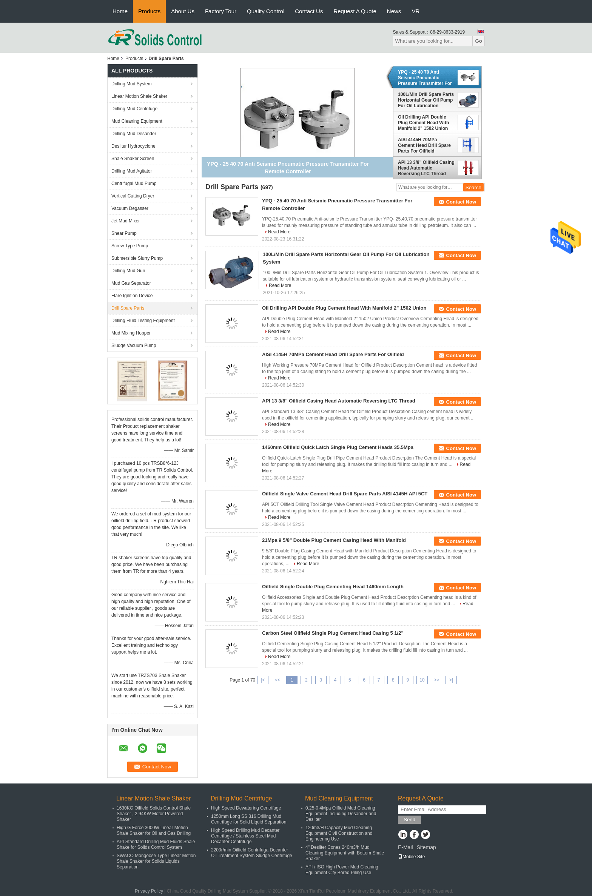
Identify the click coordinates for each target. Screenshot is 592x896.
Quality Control (265, 11)
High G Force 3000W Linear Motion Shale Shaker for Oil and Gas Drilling (154, 830)
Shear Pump (124, 233)
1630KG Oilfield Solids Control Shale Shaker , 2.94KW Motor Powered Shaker (154, 813)
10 (421, 680)
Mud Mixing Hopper (131, 333)
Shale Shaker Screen (132, 158)
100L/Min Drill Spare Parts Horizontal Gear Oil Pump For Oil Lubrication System (426, 100)
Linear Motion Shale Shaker (139, 96)
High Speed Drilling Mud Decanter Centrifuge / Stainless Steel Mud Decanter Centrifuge (245, 836)
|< (263, 680)
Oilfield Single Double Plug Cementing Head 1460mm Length (333, 586)
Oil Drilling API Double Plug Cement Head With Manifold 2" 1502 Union (423, 122)
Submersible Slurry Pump (137, 258)
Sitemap (426, 847)
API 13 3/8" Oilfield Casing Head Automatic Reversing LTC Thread (426, 168)
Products (149, 11)
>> (436, 680)
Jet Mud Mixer (125, 221)
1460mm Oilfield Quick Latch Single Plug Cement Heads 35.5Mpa (337, 447)
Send (409, 819)
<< (277, 680)
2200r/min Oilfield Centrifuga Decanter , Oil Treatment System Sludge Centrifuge (251, 852)
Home (120, 11)
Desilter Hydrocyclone (133, 146)
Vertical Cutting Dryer (132, 196)
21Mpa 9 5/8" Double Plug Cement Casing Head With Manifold (334, 540)
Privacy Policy (149, 891)
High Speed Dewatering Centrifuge (246, 808)
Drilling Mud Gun (128, 270)
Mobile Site (411, 856)
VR (415, 11)
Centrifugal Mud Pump (133, 183)
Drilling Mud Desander (133, 133)
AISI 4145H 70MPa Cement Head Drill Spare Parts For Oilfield (424, 145)
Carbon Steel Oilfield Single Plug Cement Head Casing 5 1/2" (333, 633)
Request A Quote (354, 11)
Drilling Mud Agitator (131, 171)
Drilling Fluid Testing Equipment (143, 320)
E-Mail (405, 847)
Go (478, 41)
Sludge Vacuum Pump (133, 345)
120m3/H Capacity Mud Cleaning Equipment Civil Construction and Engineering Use (338, 833)
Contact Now (461, 202)
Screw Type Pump (129, 245)
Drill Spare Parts (127, 308)
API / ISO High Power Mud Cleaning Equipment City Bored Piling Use (341, 869)
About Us (182, 11)
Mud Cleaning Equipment (136, 121)
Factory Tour (220, 11)
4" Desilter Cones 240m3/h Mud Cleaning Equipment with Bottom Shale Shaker (344, 853)
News (394, 11)
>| (451, 680)
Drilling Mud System (131, 83)
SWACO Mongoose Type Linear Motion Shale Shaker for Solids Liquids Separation (156, 861)
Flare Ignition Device (132, 295)
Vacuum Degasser (129, 208)
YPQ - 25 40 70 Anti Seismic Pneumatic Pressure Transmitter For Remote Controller (425, 77)
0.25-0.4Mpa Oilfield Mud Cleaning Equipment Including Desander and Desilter (340, 813)
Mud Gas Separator (131, 283)
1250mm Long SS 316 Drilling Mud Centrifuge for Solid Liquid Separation (248, 819)
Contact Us (309, 11)
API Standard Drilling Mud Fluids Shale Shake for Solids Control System (156, 844)
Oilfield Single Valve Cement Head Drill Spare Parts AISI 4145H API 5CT (344, 494)
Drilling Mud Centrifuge (134, 108)
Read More (279, 231)
